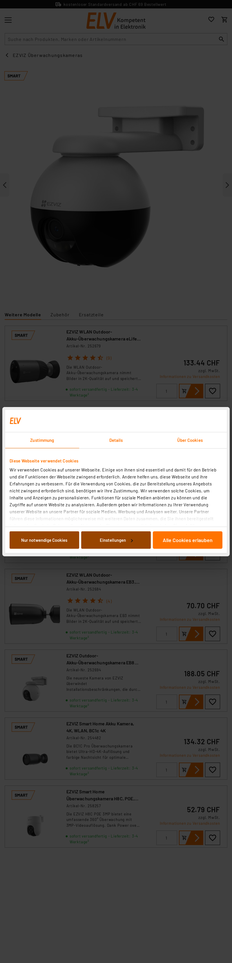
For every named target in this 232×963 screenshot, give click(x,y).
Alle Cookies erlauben (188, 540)
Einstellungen (116, 540)
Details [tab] (116, 440)
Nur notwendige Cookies (44, 540)
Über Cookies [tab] (190, 440)
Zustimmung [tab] (42, 440)
